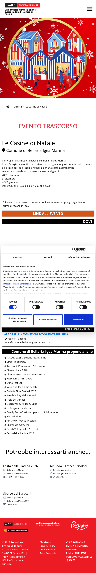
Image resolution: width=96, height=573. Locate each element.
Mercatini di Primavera (18, 378)
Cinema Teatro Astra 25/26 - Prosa (25, 374)
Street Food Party (15, 361)
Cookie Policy (47, 549)
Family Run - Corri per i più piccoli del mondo (31, 412)
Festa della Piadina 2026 (19, 433)
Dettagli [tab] (48, 257)
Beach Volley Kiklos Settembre (23, 429)
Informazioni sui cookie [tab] (79, 257)
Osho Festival (13, 383)
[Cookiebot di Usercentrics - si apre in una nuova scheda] (73, 249)
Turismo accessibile (79, 556)
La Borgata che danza (18, 408)
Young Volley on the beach (21, 387)
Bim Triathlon (13, 416)
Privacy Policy (47, 545)
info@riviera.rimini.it (13, 556)
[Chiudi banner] (92, 249)
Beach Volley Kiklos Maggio (21, 395)
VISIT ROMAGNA (75, 542)
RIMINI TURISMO (76, 553)
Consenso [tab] (17, 257)
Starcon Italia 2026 (16, 370)
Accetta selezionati (48, 320)
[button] (89, 9)
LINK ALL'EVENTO (48, 213)
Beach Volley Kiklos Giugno (21, 404)
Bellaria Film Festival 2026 (20, 391)
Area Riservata (48, 553)
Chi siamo (45, 542)
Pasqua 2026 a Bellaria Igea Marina (25, 357)
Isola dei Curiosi (15, 399)
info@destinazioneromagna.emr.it (20, 284)
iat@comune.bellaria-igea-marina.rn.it (28, 342)
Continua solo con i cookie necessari (17, 320)
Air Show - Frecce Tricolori (20, 420)
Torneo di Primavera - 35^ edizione (25, 366)
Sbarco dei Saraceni (17, 425)
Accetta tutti (78, 320)
